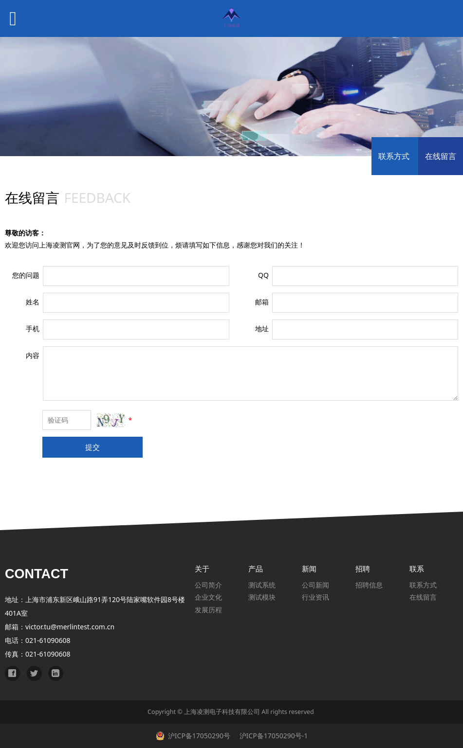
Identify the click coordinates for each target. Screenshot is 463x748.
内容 (32, 355)
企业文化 (208, 597)
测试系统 (262, 584)
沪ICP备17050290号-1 (273, 735)
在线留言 (440, 156)
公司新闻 (315, 584)
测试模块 (262, 597)
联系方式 (393, 156)
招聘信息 (369, 584)
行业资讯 (315, 597)
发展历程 (208, 609)
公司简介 (208, 584)
